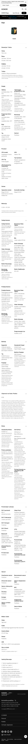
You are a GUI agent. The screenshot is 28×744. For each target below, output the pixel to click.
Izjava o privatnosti (18, 739)
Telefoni (10, 692)
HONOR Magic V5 (12, 16)
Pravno (6, 740)
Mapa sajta (3, 739)
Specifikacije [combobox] (16, 13)
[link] (2, 731)
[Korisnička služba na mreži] (25, 736)
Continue (23, 5)
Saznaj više (14, 18)
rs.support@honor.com (8, 709)
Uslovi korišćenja (10, 739)
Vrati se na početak (21, 694)
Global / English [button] (5, 5)
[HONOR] (4, 692)
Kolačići (2, 740)
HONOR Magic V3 (5, 694)
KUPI (24, 13)
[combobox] (5, 13)
